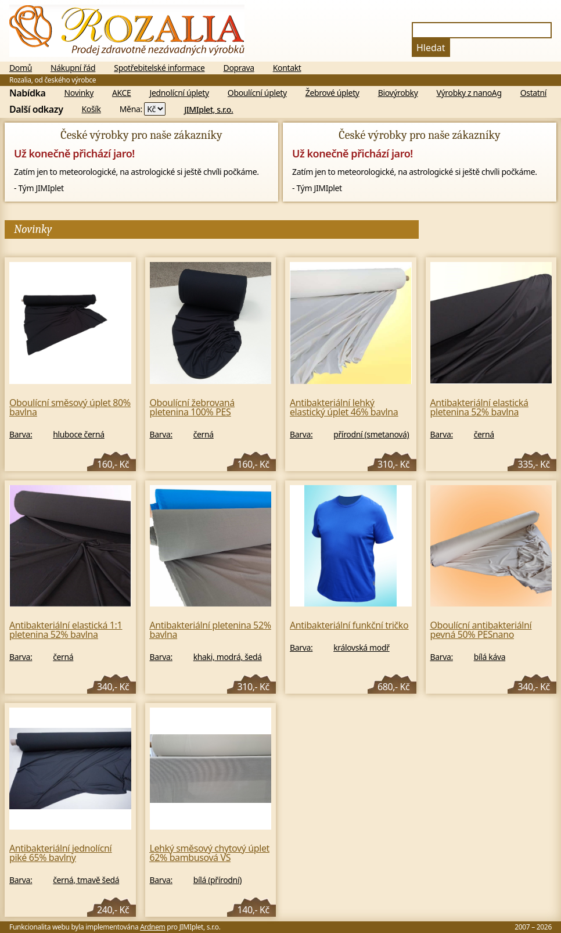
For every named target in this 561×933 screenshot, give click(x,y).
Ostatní (533, 93)
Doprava (239, 68)
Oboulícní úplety (257, 93)
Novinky (79, 93)
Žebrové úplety (332, 93)
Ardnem (152, 927)
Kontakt (287, 68)
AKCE (121, 93)
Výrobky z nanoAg (469, 93)
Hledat (430, 47)
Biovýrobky (398, 93)
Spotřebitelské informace (159, 68)
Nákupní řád (73, 68)
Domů (20, 68)
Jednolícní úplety (179, 93)
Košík (91, 109)
